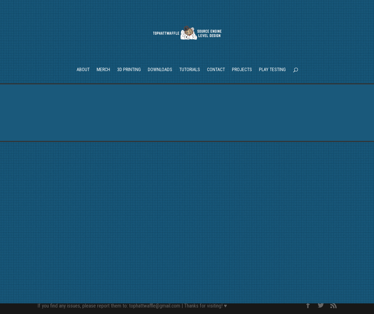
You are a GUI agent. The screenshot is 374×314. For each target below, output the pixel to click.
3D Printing (129, 70)
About (83, 70)
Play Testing (272, 70)
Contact (216, 70)
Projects (242, 70)
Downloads (160, 70)
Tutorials (189, 70)
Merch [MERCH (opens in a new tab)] (103, 70)
